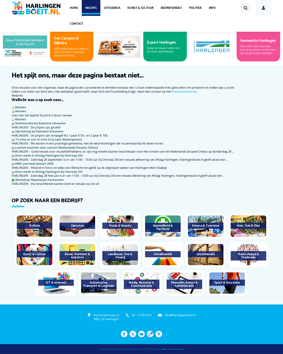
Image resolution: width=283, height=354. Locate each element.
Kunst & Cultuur (140, 7)
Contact (76, 23)
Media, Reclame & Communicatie (141, 284)
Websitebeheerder (184, 91)
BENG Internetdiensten (173, 349)
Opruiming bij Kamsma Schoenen (39, 131)
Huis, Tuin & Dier (248, 225)
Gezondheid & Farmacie (163, 227)
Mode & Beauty (120, 225)
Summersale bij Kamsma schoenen (40, 123)
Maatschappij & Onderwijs (248, 255)
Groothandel (206, 254)
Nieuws (91, 7)
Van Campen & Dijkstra (66, 40)
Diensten (77, 225)
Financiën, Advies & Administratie (184, 284)
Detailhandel (163, 254)
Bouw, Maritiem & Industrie (77, 255)
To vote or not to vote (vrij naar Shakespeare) (48, 139)
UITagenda (112, 7)
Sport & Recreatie (227, 282)
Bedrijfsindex (171, 7)
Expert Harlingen (161, 42)
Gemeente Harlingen (258, 40)
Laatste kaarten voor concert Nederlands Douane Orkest (56, 148)
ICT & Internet (56, 282)
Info (212, 7)
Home (74, 7)
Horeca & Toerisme (205, 225)
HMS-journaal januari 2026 (34, 164)
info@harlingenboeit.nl (180, 315)
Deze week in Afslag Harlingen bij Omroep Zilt (49, 155)
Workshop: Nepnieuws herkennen (39, 180)
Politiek (195, 7)
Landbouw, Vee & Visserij (120, 255)
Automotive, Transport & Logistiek (98, 284)
